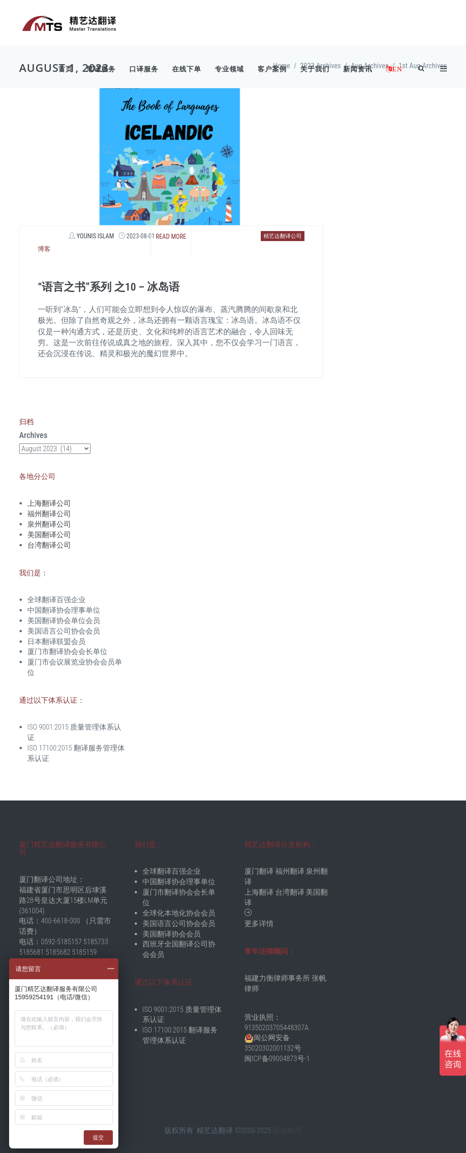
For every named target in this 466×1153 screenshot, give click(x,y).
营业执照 (287, 1130)
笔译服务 (101, 69)
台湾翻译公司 (49, 545)
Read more (171, 236)
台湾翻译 (289, 892)
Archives (33, 435)
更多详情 (259, 923)
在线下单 (186, 69)
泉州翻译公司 (49, 524)
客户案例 (272, 69)
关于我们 (314, 69)
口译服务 (143, 69)
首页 (65, 69)
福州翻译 (289, 871)
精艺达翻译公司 (282, 236)
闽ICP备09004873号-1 (277, 1058)
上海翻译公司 (49, 503)
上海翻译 (259, 892)
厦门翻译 (259, 871)
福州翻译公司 (49, 513)
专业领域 (229, 69)
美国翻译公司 (49, 534)
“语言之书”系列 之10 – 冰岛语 (109, 287)
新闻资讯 (357, 69)
